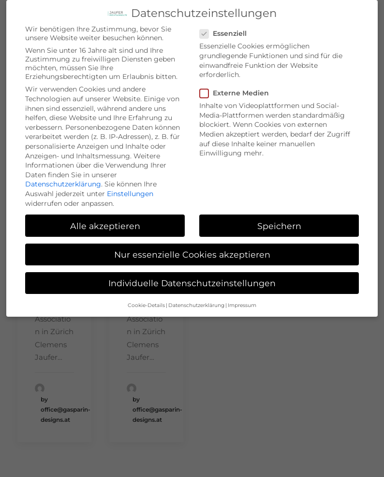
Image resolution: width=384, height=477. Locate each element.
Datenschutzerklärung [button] (196, 299)
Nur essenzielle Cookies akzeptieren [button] (192, 248)
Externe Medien (237, 86)
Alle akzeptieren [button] (105, 219)
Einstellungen (130, 187)
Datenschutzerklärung (63, 177)
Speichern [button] (279, 219)
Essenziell (226, 27)
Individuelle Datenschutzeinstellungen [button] (192, 277)
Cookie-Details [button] (146, 299)
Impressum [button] (242, 299)
